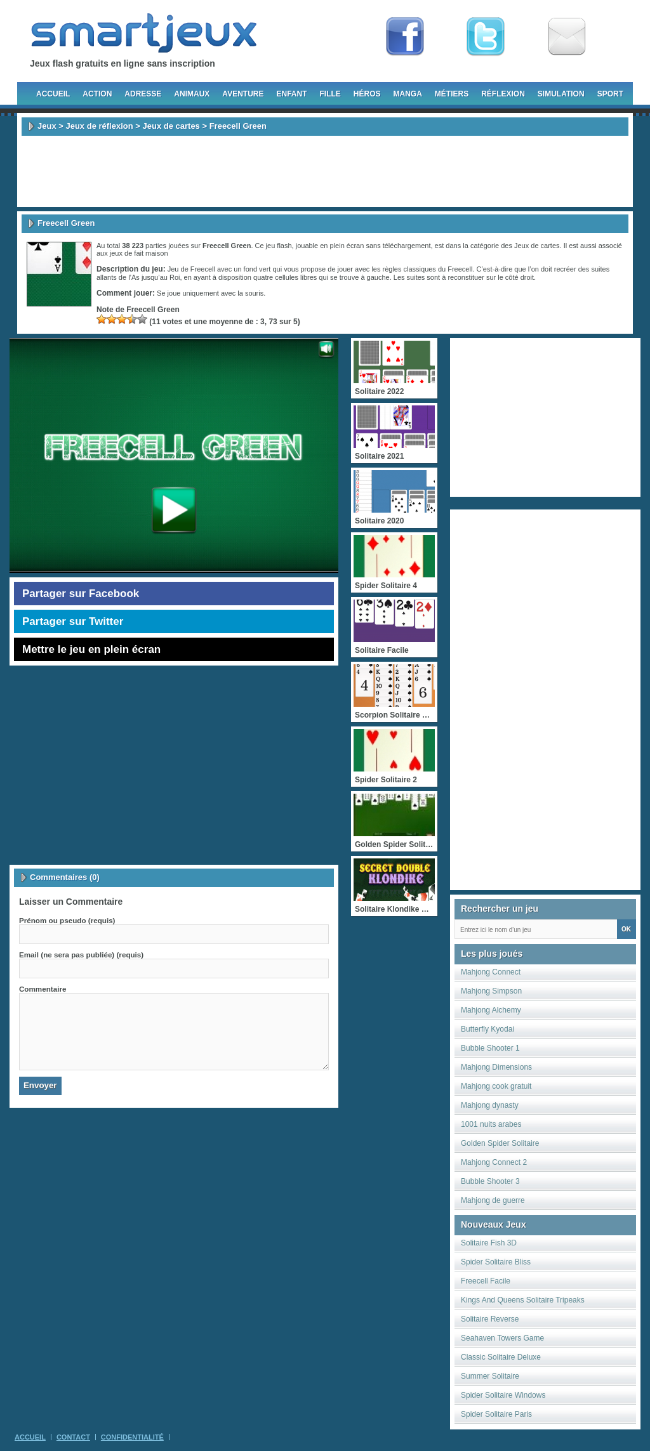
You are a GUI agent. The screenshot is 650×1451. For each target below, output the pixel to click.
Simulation (561, 93)
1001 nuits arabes (491, 1124)
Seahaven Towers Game (502, 1338)
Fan (405, 36)
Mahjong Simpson (491, 991)
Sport (610, 93)
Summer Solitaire (490, 1376)
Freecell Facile (485, 1281)
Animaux (191, 93)
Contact (73, 1437)
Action (97, 93)
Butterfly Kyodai (487, 1029)
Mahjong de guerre (493, 1200)
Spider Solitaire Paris (496, 1414)
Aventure (242, 93)
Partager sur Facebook (80, 594)
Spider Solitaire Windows (503, 1395)
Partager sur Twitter (72, 621)
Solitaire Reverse (490, 1319)
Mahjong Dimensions (496, 1067)
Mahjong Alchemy (491, 1010)
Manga (408, 93)
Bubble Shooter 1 (490, 1048)
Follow (485, 36)
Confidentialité (132, 1437)
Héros (367, 93)
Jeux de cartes (171, 126)
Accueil (53, 93)
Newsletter (567, 36)
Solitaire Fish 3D (489, 1242)
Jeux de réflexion (99, 126)
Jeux (46, 126)
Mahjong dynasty (490, 1105)
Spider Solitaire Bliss (496, 1261)
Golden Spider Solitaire (500, 1143)
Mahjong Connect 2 (494, 1162)
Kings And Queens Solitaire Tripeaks (523, 1300)
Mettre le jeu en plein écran (91, 649)
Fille (329, 93)
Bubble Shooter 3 (490, 1181)
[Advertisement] (325, 171)
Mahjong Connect (491, 972)
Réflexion (503, 93)
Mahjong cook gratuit (496, 1086)
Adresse (142, 93)
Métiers (451, 93)
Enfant (291, 93)
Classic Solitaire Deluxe (501, 1357)
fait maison (151, 253)
